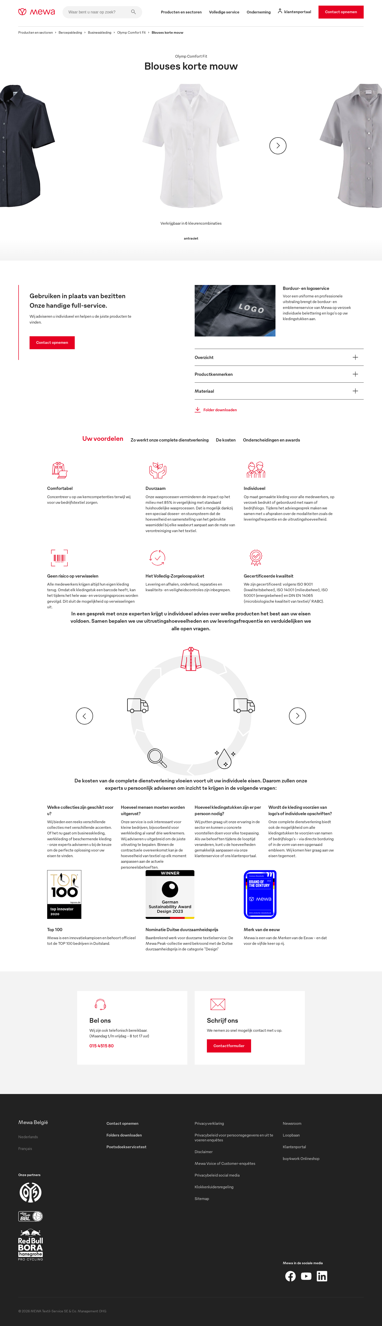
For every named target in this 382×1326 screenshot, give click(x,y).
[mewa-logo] (36, 12)
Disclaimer (203, 1151)
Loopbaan (291, 1135)
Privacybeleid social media (217, 1175)
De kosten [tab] (226, 439)
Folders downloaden (124, 1135)
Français (25, 1148)
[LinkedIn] (322, 1276)
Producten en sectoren (35, 32)
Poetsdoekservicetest (126, 1146)
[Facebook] (290, 1276)
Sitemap (202, 1198)
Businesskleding (99, 32)
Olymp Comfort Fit (131, 32)
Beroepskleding (70, 32)
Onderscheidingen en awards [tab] (271, 439)
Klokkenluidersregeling (214, 1186)
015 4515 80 (101, 1045)
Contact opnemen (341, 11)
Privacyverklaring (209, 1123)
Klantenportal (294, 1146)
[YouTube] (306, 1276)
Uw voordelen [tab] (102, 438)
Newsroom (292, 1123)
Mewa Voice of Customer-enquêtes (225, 1163)
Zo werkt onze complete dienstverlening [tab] (170, 439)
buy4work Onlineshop (301, 1158)
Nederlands (28, 1136)
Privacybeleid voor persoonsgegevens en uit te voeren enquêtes (234, 1137)
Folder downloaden (214, 410)
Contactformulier (228, 1045)
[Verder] (277, 145)
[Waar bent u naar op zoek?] (102, 12)
